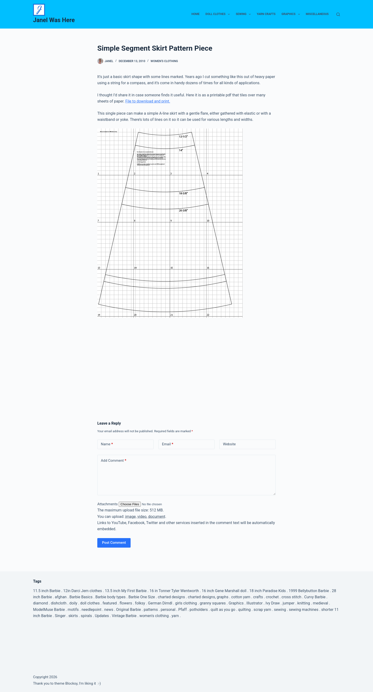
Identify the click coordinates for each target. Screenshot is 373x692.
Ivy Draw (272, 603)
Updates (102, 615)
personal (168, 609)
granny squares (213, 603)
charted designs (171, 597)
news (108, 609)
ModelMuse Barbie (49, 609)
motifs (73, 609)
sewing (280, 609)
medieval (320, 603)
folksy (140, 603)
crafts (258, 597)
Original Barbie (128, 609)
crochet (272, 597)
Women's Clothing (164, 61)
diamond (40, 603)
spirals (86, 615)
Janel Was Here (54, 20)
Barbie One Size (141, 597)
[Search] (338, 14)
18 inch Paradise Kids (267, 591)
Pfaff (182, 609)
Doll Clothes (219, 14)
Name (107, 444)
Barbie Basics (81, 597)
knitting (303, 603)
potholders (199, 609)
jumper (288, 603)
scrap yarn (262, 609)
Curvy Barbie (315, 597)
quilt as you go (223, 609)
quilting (244, 609)
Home (195, 14)
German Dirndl (160, 603)
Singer (60, 615)
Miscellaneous (317, 14)
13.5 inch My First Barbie (126, 591)
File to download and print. (147, 101)
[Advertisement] (186, 357)
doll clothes (90, 603)
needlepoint (91, 609)
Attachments (108, 504)
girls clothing (186, 603)
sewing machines (303, 609)
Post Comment (114, 542)
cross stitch (291, 597)
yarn (175, 615)
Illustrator (254, 603)
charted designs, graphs (208, 597)
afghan (61, 597)
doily (73, 603)
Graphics (291, 14)
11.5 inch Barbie (46, 591)
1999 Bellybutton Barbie (309, 591)
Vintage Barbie (124, 615)
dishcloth (58, 603)
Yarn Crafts (266, 14)
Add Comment (113, 461)
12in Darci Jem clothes (82, 591)
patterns (151, 609)
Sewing (244, 14)
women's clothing (154, 615)
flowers (126, 603)
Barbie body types (110, 597)
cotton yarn (240, 597)
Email (167, 444)
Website (229, 444)
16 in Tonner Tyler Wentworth (174, 591)
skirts (73, 615)
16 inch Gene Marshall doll (224, 591)
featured (110, 603)
